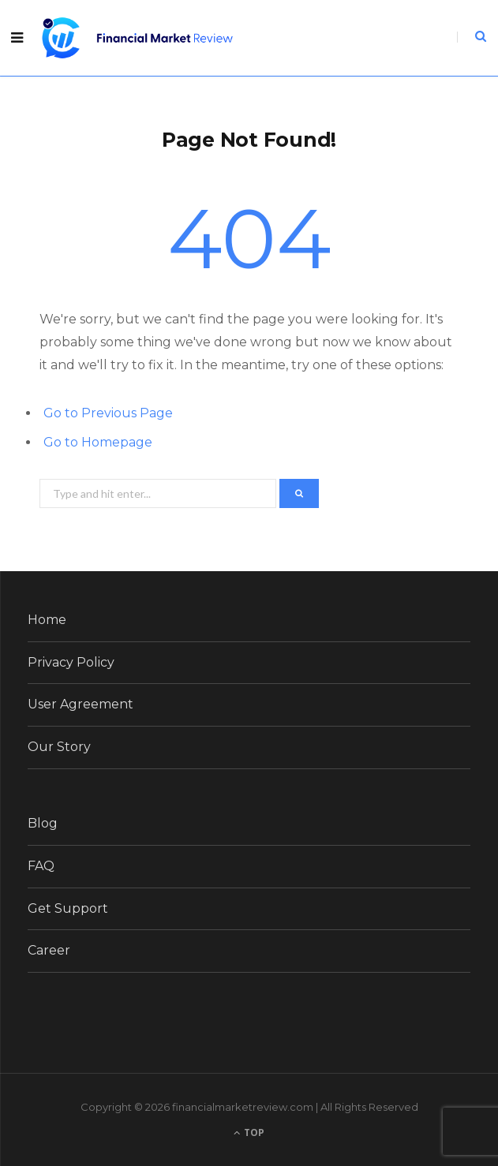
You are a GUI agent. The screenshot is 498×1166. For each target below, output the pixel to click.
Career (49, 950)
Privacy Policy (71, 662)
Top (249, 1132)
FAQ (41, 865)
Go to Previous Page (108, 412)
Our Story (59, 746)
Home (47, 619)
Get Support (68, 908)
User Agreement (80, 704)
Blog (43, 823)
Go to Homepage (97, 442)
